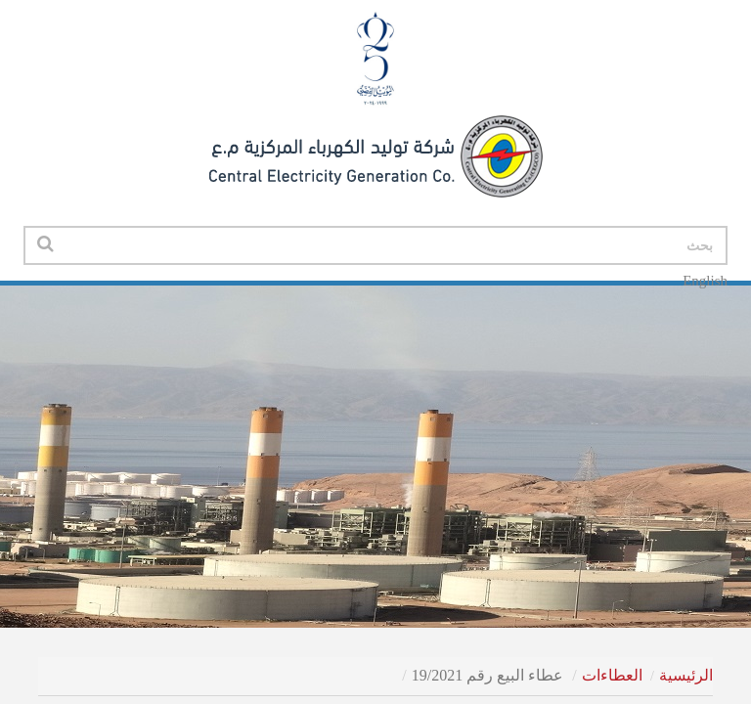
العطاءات (612, 675)
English (705, 280)
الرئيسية (686, 675)
